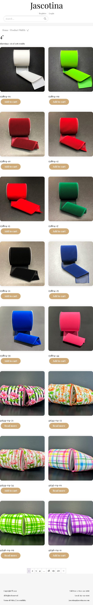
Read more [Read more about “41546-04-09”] (10, 555)
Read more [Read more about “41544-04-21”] (10, 425)
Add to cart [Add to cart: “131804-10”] (10, 166)
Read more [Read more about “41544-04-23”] (59, 425)
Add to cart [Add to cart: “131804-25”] (59, 296)
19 (53, 570)
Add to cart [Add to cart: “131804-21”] (10, 296)
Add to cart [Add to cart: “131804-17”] (59, 231)
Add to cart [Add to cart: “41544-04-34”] (10, 490)
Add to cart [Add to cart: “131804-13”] (10, 231)
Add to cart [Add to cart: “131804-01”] (10, 101)
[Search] (45, 19)
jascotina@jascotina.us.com (79, 600)
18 (49, 570)
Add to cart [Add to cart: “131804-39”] (10, 360)
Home (5, 30)
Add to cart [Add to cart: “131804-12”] (59, 166)
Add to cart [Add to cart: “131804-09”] (59, 101)
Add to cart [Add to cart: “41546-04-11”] (59, 555)
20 (58, 570)
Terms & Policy (9, 600)
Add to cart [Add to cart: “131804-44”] (59, 360)
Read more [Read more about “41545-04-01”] (59, 490)
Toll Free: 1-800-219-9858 (79, 591)
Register (42, 13)
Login (51, 13)
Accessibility (21, 600)
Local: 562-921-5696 (82, 595)
